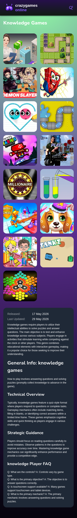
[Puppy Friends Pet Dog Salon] (57, 218)
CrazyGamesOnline (22, 8)
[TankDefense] (57, 48)
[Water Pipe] (57, 116)
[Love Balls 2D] (20, 116)
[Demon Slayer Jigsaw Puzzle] (20, 82)
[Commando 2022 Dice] (57, 150)
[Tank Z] (57, 252)
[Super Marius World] (20, 150)
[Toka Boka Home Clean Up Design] (20, 252)
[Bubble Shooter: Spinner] (20, 286)
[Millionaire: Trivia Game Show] (20, 184)
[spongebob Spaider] (57, 82)
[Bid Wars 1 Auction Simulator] (20, 48)
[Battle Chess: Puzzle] (20, 218)
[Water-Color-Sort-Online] (57, 184)
